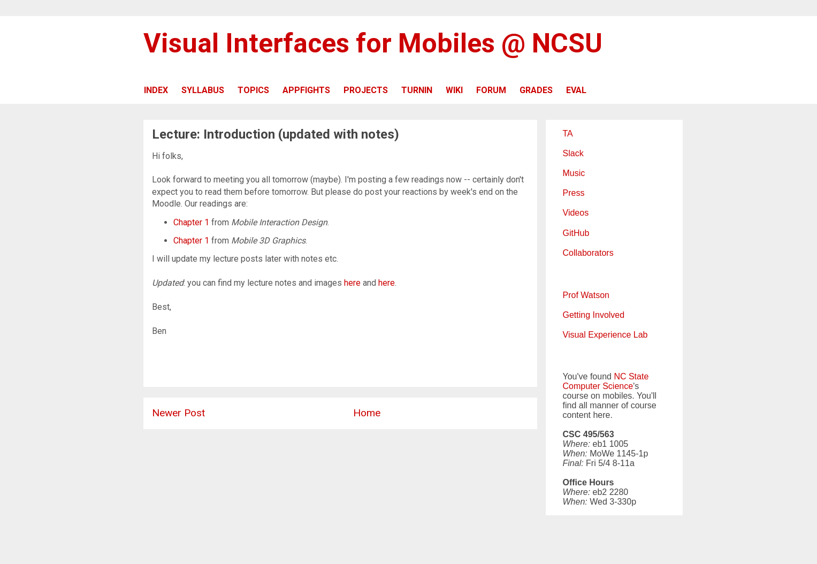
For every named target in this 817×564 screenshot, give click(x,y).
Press (574, 192)
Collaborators (588, 252)
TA (568, 133)
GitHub (576, 233)
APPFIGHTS (306, 90)
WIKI (454, 90)
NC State (631, 376)
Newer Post (178, 413)
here (352, 283)
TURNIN (416, 90)
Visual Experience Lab (605, 334)
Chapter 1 (191, 222)
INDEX (156, 90)
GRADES (536, 90)
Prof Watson (586, 295)
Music (574, 173)
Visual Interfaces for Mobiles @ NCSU (372, 43)
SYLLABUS (202, 90)
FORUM (491, 90)
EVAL (576, 90)
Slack (573, 153)
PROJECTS (365, 90)
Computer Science (598, 386)
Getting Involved (594, 314)
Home (366, 413)
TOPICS (253, 90)
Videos (576, 212)
